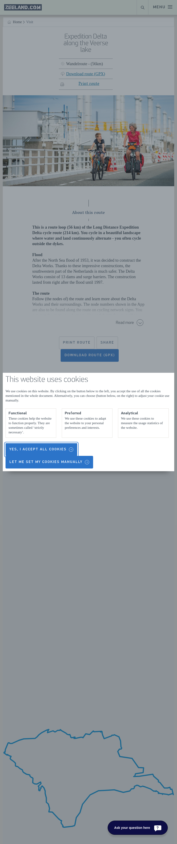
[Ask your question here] (138, 828)
